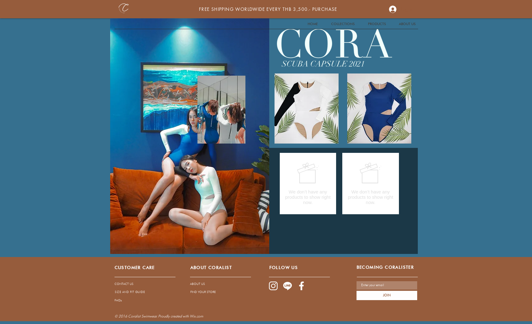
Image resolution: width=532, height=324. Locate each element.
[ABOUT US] (215, 284)
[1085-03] (301, 286)
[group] (339, 183)
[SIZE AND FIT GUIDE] (130, 292)
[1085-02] (273, 286)
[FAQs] (169, 300)
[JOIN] (387, 295)
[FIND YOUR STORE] (215, 292)
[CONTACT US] (140, 283)
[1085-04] (287, 286)
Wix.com (196, 316)
